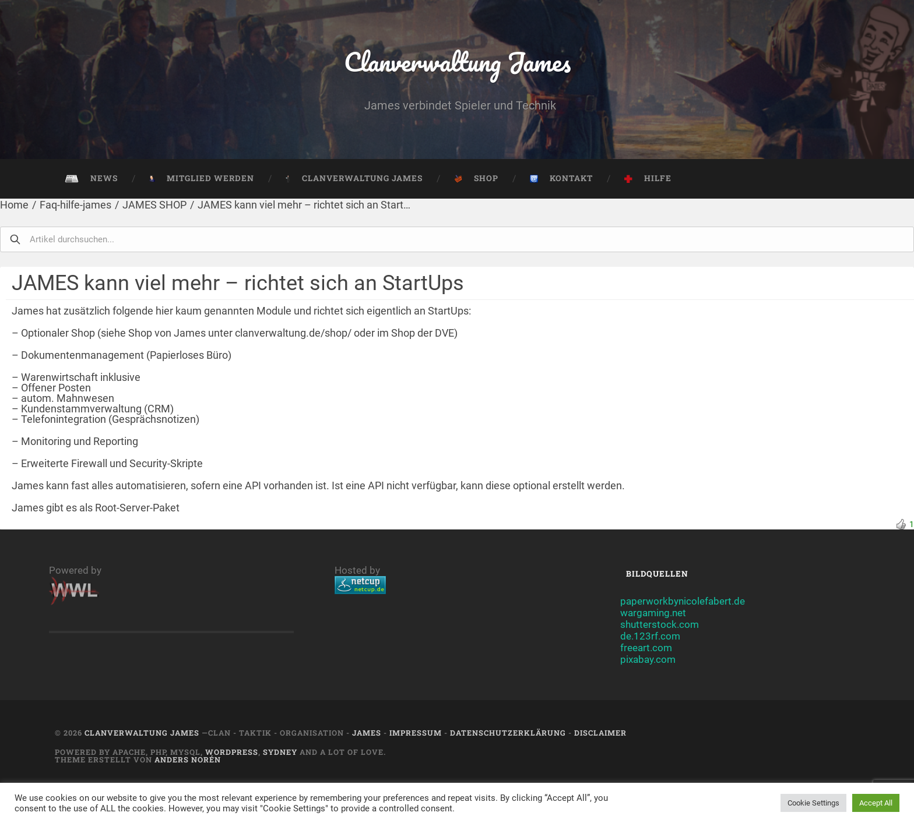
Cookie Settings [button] (813, 803)
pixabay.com (648, 659)
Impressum (415, 732)
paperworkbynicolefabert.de (682, 601)
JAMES (366, 732)
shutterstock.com (659, 624)
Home (14, 205)
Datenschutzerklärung (508, 732)
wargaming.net (653, 613)
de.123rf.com (650, 636)
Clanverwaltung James (457, 61)
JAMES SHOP (154, 205)
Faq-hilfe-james (75, 205)
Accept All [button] (875, 803)
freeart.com (646, 648)
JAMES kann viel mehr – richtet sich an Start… (304, 205)
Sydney (280, 752)
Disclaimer (600, 732)
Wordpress (231, 752)
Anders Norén (187, 759)
